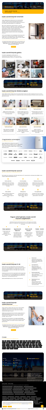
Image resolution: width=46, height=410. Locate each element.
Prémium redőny (36, 402)
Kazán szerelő (38, 399)
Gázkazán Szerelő (5, 399)
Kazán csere (31, 7)
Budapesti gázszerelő (23, 396)
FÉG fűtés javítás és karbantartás (7, 389)
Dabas (39, 342)
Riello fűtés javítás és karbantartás (18, 392)
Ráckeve (30, 345)
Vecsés (10, 342)
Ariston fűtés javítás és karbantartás (7, 386)
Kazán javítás (22, 7)
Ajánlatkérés (13, 46)
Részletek (18, 408)
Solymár (20, 345)
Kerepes (27, 345)
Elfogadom (4, 406)
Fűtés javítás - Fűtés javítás (7, 383)
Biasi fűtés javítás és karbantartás (28, 386)
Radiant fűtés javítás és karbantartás (7, 392)
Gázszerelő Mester (17, 399)
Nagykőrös (4, 342)
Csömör (34, 345)
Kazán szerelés (34, 7)
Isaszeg (11, 345)
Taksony (8, 348)
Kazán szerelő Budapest (16, 7)
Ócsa (36, 345)
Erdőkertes (40, 345)
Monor (21, 342)
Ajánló (22, 375)
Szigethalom (24, 342)
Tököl (17, 345)
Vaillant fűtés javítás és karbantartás (29, 392)
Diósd (14, 345)
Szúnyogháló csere (37, 403)
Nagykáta (4, 345)
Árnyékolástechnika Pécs (11, 396)
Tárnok (23, 345)
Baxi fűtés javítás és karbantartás (18, 386)
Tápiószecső (16, 348)
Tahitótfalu (11, 348)
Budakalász (7, 345)
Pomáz (28, 342)
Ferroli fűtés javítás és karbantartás (17, 389)
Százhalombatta (32, 342)
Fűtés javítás (31, 389)
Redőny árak (40, 402)
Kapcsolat (39, 6)
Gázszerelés (28, 396)
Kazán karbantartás (26, 7)
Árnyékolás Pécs (4, 396)
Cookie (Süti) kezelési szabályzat (29, 375)
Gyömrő (18, 342)
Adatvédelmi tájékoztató (39, 375)
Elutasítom (9, 406)
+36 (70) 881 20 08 (8, 360)
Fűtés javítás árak (26, 389)
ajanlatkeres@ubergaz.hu (8, 363)
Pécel (36, 342)
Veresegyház (13, 342)
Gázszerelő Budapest (10, 399)
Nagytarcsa (4, 348)
